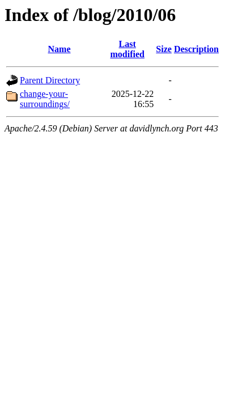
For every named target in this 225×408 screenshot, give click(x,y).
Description (196, 49)
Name (59, 49)
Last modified (127, 49)
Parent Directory (50, 80)
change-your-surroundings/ (45, 99)
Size (164, 49)
